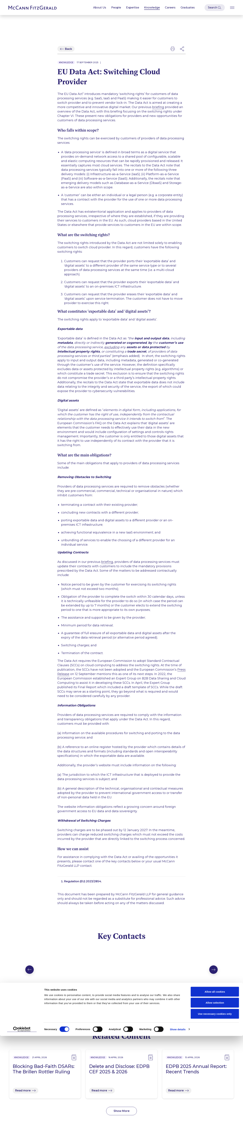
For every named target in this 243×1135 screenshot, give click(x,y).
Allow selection (215, 1101)
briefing (158, 108)
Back (68, 49)
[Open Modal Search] (215, 7)
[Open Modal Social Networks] (182, 48)
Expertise (132, 7)
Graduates (188, 7)
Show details (178, 1128)
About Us (99, 7)
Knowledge (152, 7)
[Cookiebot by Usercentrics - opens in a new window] (22, 1128)
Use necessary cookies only (215, 1112)
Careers (170, 7)
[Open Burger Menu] (232, 7)
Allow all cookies (215, 1090)
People (116, 7)
